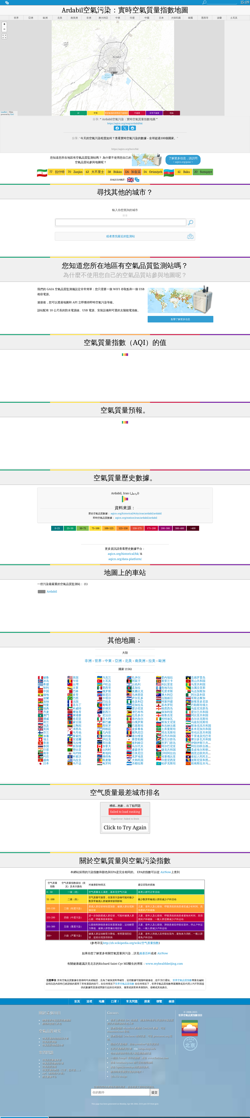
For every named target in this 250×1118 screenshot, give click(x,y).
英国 (43, 729)
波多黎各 (134, 729)
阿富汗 (133, 681)
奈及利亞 (134, 701)
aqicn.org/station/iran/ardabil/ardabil (136, 517)
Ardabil (47, 591)
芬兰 (43, 732)
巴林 (72, 691)
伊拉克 (104, 739)
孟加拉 (133, 687)
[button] (4, 24)
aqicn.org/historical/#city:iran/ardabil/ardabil (136, 513)
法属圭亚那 (195, 687)
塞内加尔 (134, 719)
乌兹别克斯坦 (197, 722)
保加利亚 (164, 712)
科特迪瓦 (164, 719)
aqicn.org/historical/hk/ (123, 554)
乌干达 (74, 763)
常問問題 (46, 1052)
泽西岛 (74, 729)
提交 (154, 1092)
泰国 (43, 746)
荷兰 (43, 722)
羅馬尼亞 (134, 732)
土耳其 (104, 681)
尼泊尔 (104, 715)
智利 (43, 687)
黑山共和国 (195, 681)
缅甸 (43, 695)
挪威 (43, 719)
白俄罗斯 (134, 722)
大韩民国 (134, 760)
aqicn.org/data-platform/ (125, 559)
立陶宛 (74, 725)
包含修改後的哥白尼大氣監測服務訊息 (130, 1053)
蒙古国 (74, 722)
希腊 (43, 684)
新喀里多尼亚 (197, 701)
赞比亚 (74, 749)
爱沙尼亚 (134, 708)
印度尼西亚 (166, 760)
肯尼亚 (74, 719)
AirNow (165, 872)
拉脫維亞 (164, 698)
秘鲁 (43, 677)
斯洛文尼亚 (166, 722)
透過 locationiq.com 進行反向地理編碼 (131, 1062)
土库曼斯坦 (166, 729)
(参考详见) (125, 912)
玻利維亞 (134, 743)
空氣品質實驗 (49, 1041)
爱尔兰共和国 (197, 712)
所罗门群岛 (166, 743)
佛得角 (104, 756)
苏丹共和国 (166, 736)
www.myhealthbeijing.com (164, 963)
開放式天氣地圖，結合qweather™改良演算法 (134, 1044)
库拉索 (104, 743)
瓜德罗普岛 (195, 677)
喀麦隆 (104, 760)
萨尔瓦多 (134, 698)
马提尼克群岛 (197, 708)
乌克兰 (104, 677)
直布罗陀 (164, 705)
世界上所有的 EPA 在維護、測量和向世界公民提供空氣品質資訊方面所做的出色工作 (140, 1021)
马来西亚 (134, 695)
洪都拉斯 (134, 763)
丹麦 (43, 712)
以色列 (133, 684)
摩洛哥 (74, 712)
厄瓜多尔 (134, 715)
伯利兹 (104, 736)
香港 (43, 743)
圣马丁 (74, 705)
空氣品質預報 (49, 1066)
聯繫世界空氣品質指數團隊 (56, 1020)
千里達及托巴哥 (198, 736)
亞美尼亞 (134, 753)
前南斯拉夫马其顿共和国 (198, 765)
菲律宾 (104, 708)
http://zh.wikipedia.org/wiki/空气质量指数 (131, 943)
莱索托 (74, 736)
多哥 (72, 695)
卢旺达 (104, 684)
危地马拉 (164, 687)
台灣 (72, 684)
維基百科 (145, 953)
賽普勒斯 (134, 739)
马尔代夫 (134, 746)
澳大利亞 (164, 695)
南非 (43, 753)
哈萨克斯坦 (166, 763)
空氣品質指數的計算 (53, 1063)
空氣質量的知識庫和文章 (55, 1038)
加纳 (43, 701)
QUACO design (118, 1076)
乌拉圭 (74, 760)
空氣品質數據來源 (51, 1059)
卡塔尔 (104, 698)
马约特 (74, 753)
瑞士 (43, 739)
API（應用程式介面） (54, 1073)
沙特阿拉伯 (166, 753)
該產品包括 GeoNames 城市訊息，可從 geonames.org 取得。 (139, 1037)
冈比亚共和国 (197, 715)
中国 (43, 691)
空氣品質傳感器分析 (53, 1045)
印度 (43, 749)
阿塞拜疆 (164, 701)
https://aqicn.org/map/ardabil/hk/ (125, 123)
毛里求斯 (164, 691)
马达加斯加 (195, 691)
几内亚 (104, 732)
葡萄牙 (104, 705)
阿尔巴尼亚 (166, 746)
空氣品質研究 (50, 1031)
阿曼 (43, 705)
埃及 (43, 725)
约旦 (43, 756)
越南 (43, 760)
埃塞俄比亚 (166, 756)
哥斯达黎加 (195, 698)
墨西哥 (104, 687)
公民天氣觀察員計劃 (121, 1048)
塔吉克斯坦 (166, 732)
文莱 (72, 687)
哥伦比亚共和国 (198, 732)
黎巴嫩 (104, 722)
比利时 (104, 749)
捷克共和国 (166, 749)
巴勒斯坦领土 (197, 705)
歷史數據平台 (49, 1076)
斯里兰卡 (164, 681)
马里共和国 (195, 684)
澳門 (43, 715)
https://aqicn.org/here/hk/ (125, 148)
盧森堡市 (134, 749)
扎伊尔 (133, 677)
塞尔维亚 (134, 736)
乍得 (72, 681)
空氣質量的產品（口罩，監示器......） (62, 1070)
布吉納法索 (166, 725)
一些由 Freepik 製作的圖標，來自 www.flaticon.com (139, 1057)
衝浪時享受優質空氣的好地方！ (127, 1071)
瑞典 (43, 708)
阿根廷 (104, 729)
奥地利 (104, 753)
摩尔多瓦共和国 (198, 739)
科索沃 (74, 756)
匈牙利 (104, 763)
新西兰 (104, 712)
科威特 (74, 708)
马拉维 (74, 743)
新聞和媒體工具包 (51, 1023)
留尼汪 (104, 695)
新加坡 (74, 746)
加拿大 (104, 746)
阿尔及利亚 (195, 695)
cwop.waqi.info (147, 1048)
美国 (72, 677)
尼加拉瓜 (134, 705)
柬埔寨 (74, 715)
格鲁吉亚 (164, 715)
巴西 (72, 698)
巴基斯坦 (134, 725)
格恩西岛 (164, 708)
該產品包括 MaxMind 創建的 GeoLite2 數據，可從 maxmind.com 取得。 (136, 1029)
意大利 (104, 719)
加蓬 (43, 736)
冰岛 (43, 681)
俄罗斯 (104, 691)
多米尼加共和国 (198, 729)
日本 (43, 763)
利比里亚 (164, 684)
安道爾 (74, 739)
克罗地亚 (134, 756)
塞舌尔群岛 (166, 739)
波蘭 (43, 698)
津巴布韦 (134, 712)
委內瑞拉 (164, 677)
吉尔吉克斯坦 (197, 719)
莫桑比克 (134, 691)
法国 (72, 701)
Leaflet (4, 112)
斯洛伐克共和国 (198, 725)
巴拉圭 (104, 701)
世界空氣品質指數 (182, 980)
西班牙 (104, 725)
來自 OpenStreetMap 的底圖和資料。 (130, 1067)
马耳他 (74, 732)
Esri (12, 114)
